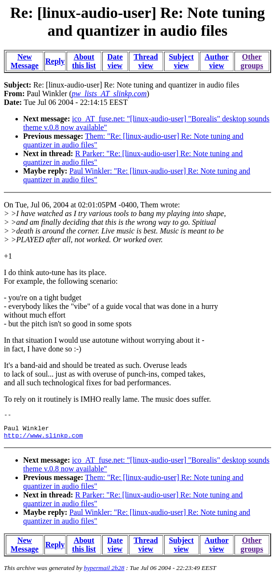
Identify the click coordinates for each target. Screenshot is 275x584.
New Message (25, 61)
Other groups (252, 61)
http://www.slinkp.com (43, 439)
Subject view (181, 61)
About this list (84, 61)
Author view (217, 61)
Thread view (146, 61)
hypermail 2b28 (104, 572)
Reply (55, 61)
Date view (115, 61)
